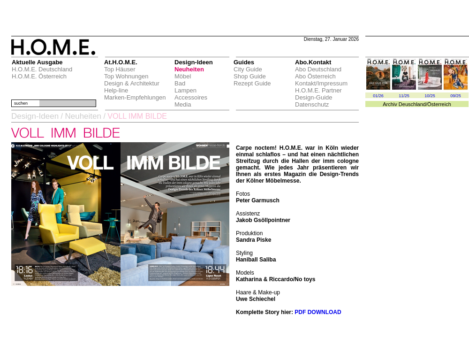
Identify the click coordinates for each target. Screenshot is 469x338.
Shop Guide (250, 76)
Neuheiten (189, 69)
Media (182, 104)
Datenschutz (312, 104)
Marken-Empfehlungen (135, 97)
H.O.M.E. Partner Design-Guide (318, 94)
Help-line (116, 90)
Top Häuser (119, 69)
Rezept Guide (252, 83)
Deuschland (412, 104)
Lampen (185, 90)
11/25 (404, 95)
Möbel (182, 76)
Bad (179, 83)
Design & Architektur (131, 83)
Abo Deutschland (318, 69)
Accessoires (190, 97)
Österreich (439, 104)
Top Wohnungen (126, 76)
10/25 (429, 95)
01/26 (378, 95)
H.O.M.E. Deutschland (42, 69)
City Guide (248, 69)
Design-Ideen (35, 116)
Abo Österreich (315, 76)
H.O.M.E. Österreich (39, 76)
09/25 (455, 95)
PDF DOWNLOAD (318, 312)
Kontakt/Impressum (321, 83)
